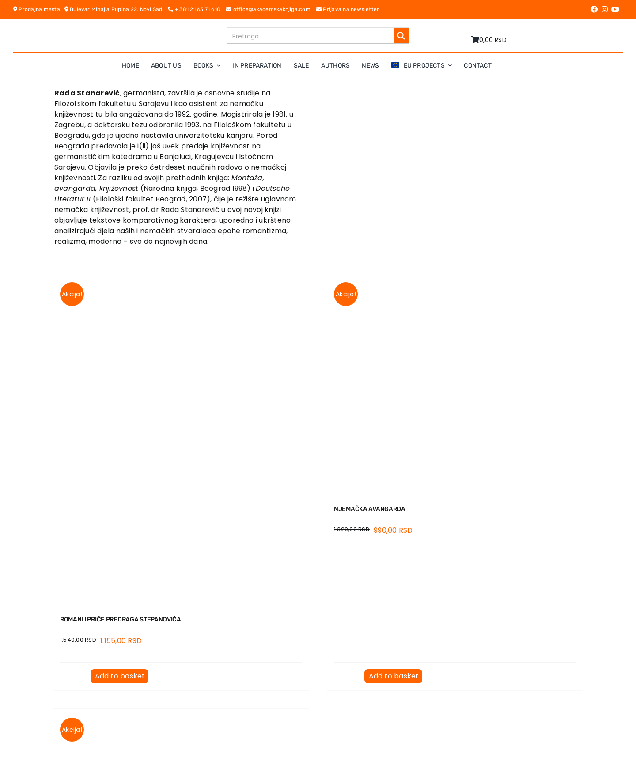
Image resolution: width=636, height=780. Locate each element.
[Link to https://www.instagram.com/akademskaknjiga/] (605, 9)
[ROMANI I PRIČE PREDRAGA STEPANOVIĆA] (181, 439)
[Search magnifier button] (401, 35)
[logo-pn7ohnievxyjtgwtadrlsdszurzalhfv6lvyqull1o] (147, 31)
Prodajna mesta (38, 9)
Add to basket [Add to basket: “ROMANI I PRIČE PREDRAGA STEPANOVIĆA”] (120, 676)
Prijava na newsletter (347, 9)
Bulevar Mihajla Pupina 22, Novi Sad (116, 9)
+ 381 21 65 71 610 (197, 9)
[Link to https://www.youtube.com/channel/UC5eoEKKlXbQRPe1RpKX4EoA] (615, 9)
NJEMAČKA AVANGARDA (369, 509)
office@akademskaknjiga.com (271, 9)
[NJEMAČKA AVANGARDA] (455, 383)
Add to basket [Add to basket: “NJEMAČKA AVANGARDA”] (394, 676)
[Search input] (311, 36)
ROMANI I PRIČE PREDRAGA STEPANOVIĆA (120, 619)
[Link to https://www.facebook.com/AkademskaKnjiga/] (594, 9)
